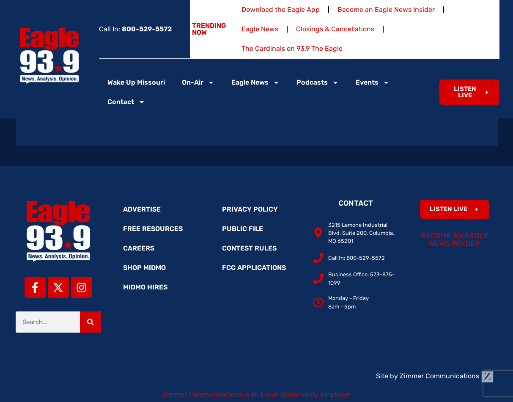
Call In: (135, 29)
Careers (138, 248)
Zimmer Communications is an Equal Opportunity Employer (257, 394)
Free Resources (153, 229)
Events (373, 82)
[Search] (90, 322)
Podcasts (317, 82)
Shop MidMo (144, 268)
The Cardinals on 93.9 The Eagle (292, 48)
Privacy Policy (250, 209)
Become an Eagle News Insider (386, 10)
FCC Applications (254, 268)
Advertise (142, 209)
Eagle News (259, 29)
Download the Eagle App (280, 10)
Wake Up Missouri (136, 82)
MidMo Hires (145, 287)
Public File (242, 229)
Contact (126, 102)
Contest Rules (249, 248)
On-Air (198, 82)
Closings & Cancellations (335, 29)
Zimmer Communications (447, 376)
